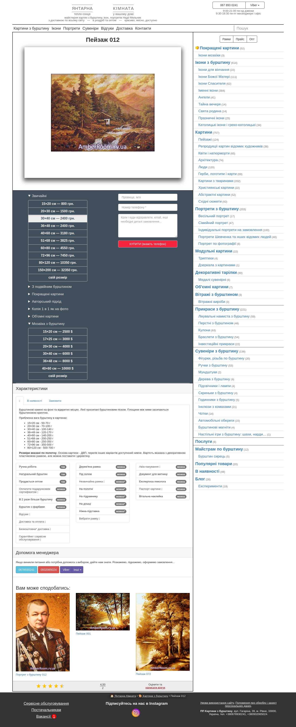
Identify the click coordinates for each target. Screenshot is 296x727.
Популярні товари (213, 463)
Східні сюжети (210, 201)
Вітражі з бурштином (216, 294)
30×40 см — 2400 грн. (58, 218)
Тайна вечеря (209, 104)
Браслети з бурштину (216, 337)
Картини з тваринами (215, 181)
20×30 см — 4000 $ (58, 346)
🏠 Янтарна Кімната (123, 696)
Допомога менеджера (37, 552)
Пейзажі (205, 139)
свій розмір (58, 277)
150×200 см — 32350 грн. (57, 270)
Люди (202, 167)
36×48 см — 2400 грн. (58, 226)
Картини (203, 132)
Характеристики (31, 388)
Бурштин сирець (211, 456)
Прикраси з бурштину (217, 309)
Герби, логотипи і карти (217, 174)
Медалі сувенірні (212, 280)
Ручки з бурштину (213, 365)
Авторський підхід (46, 301)
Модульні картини (213, 251)
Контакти (143, 28)
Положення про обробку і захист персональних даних (251, 704)
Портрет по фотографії (217, 244)
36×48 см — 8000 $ (58, 361)
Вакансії (46, 716)
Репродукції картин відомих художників (230, 146)
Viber (254, 5)
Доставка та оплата (32, 521)
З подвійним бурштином (52, 287)
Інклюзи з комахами (214, 407)
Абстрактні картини (214, 195)
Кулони (204, 330)
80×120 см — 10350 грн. (57, 262)
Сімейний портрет (213, 223)
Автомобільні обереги (216, 420)
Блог (200, 479)
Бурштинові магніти (214, 427)
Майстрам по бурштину (219, 449)
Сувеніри (90, 28)
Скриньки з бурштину (215, 393)
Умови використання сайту (217, 702)
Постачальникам (46, 710)
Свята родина (209, 111)
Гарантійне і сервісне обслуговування (32, 538)
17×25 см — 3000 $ (58, 339)
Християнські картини (216, 188)
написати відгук (155, 687)
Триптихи (206, 258)
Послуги (203, 441)
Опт (251, 39)
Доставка (124, 28)
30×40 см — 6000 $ (58, 353)
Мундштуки (207, 372)
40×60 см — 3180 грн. (58, 233)
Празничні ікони (211, 118)
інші (77, 569)
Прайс (240, 39)
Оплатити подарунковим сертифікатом (42, 490)
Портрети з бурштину (217, 209)
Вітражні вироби (211, 302)
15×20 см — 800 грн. (58, 203)
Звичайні (39, 196)
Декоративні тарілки (216, 272)
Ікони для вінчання (213, 70)
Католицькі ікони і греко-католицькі (227, 125)
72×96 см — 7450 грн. (58, 255)
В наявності (34, 400)
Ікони (56, 28)
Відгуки (107, 28)
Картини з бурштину (31, 28)
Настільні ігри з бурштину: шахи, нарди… (232, 434)
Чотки (203, 413)
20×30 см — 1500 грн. (58, 211)
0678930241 (26, 569)
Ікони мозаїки (209, 55)
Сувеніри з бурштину (216, 351)
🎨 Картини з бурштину (153, 696)
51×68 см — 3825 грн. (58, 240)
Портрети (71, 28)
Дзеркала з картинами (216, 265)
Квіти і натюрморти (214, 153)
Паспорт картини (162, 489)
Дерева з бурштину (214, 379)
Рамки (226, 39)
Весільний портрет (213, 216)
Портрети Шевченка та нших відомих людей (234, 237)
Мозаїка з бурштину (48, 324)
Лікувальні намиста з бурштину (224, 316)
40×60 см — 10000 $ (58, 368)
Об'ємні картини (45, 316)
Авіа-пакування (162, 467)
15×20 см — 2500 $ (58, 331)
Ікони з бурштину (212, 62)
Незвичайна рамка (102, 482)
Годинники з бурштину (216, 400)
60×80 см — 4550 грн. (58, 248)
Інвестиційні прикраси (216, 344)
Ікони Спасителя (211, 83)
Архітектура (208, 160)
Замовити (55, 400)
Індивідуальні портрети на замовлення (230, 230)
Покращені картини (48, 294)
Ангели (204, 97)
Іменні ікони (208, 90)
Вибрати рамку (89, 518)
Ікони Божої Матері (214, 77)
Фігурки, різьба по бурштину (221, 358)
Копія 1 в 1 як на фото (50, 309)
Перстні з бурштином (215, 323)
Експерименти (210, 486)
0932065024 (49, 569)
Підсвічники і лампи (214, 386)
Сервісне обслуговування (46, 703)
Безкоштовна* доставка (35, 529)
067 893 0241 (229, 5)
